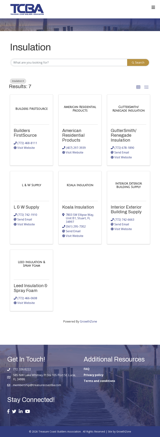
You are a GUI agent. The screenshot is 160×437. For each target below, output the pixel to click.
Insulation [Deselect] (18, 81)
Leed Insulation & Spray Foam (30, 288)
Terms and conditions (99, 381)
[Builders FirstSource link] (31, 109)
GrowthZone (88, 321)
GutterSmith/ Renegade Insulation (123, 135)
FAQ (86, 369)
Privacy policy (93, 375)
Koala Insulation (78, 207)
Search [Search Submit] (138, 62)
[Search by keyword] (69, 62)
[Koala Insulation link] (80, 185)
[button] (138, 87)
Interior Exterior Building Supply (126, 209)
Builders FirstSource (25, 133)
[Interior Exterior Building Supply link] (128, 185)
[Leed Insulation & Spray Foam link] (31, 263)
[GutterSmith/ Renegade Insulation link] (128, 108)
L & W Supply (26, 207)
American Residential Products (73, 135)
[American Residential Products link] (80, 108)
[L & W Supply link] (31, 185)
